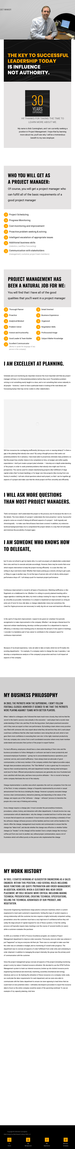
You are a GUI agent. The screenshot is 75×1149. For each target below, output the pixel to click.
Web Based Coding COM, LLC (22, 1134)
